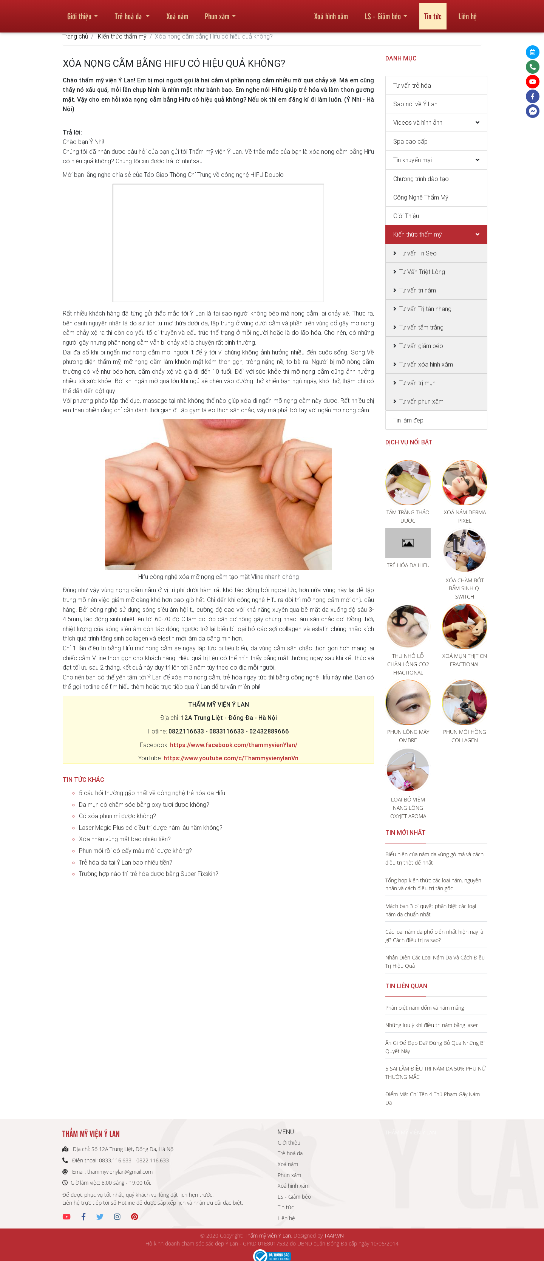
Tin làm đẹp (408, 420)
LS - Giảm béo (383, 13)
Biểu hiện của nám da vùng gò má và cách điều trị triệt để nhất (434, 858)
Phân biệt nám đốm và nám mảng (424, 1007)
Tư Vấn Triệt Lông (422, 271)
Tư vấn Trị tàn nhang (425, 309)
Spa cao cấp (410, 141)
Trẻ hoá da (129, 13)
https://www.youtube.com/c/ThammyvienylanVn (231, 758)
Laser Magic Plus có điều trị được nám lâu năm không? (151, 827)
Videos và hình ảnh (417, 122)
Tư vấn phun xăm (421, 401)
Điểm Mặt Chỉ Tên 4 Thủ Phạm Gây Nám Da (432, 1098)
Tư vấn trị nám (417, 290)
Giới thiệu (79, 13)
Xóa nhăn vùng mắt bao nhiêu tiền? (125, 839)
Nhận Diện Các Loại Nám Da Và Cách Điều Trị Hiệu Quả (435, 961)
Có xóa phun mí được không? (117, 816)
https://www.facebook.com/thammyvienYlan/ (233, 745)
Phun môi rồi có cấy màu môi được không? (135, 850)
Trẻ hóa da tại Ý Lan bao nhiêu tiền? (125, 862)
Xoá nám (177, 13)
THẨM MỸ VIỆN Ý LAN (410, 1132)
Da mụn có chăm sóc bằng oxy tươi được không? (144, 804)
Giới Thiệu (406, 216)
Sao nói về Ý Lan (415, 104)
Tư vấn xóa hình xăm (426, 364)
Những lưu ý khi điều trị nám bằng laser (431, 1025)
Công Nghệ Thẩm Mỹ (420, 197)
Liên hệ (467, 13)
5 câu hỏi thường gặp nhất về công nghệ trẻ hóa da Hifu (152, 793)
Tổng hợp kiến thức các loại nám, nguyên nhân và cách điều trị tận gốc (433, 884)
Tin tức (433, 13)
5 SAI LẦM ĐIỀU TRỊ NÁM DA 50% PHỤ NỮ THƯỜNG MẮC (435, 1072)
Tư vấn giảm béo (421, 346)
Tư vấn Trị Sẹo (418, 253)
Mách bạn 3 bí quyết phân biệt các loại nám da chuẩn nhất (430, 910)
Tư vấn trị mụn (417, 383)
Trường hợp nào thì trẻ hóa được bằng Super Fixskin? (148, 873)
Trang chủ (75, 36)
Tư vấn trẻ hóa (412, 85)
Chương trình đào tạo (421, 179)
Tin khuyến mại (412, 160)
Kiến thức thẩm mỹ (122, 36)
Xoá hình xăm (331, 13)
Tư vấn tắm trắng (421, 327)
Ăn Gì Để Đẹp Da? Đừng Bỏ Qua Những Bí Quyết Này (435, 1047)
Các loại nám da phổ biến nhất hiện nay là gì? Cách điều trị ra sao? (434, 936)
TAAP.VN (334, 1235)
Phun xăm (217, 13)
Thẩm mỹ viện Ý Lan (268, 1235)
